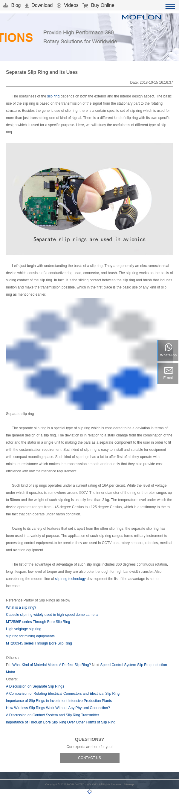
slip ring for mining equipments (30, 636)
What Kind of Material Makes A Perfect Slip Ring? (51, 665)
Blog (12, 5)
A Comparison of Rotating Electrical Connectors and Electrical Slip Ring (63, 693)
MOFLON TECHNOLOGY (82, 784)
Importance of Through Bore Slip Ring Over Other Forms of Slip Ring (60, 722)
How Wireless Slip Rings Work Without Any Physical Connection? (58, 708)
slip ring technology (70, 579)
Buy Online (98, 5)
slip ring (53, 96)
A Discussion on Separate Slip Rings (35, 686)
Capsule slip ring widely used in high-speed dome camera (52, 615)
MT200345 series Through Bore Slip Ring (39, 643)
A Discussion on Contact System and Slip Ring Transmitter (52, 715)
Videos (68, 5)
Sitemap (129, 784)
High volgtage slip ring (23, 629)
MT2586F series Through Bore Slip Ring (38, 622)
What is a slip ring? (21, 607)
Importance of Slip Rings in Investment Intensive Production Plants (59, 701)
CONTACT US (89, 758)
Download (39, 5)
